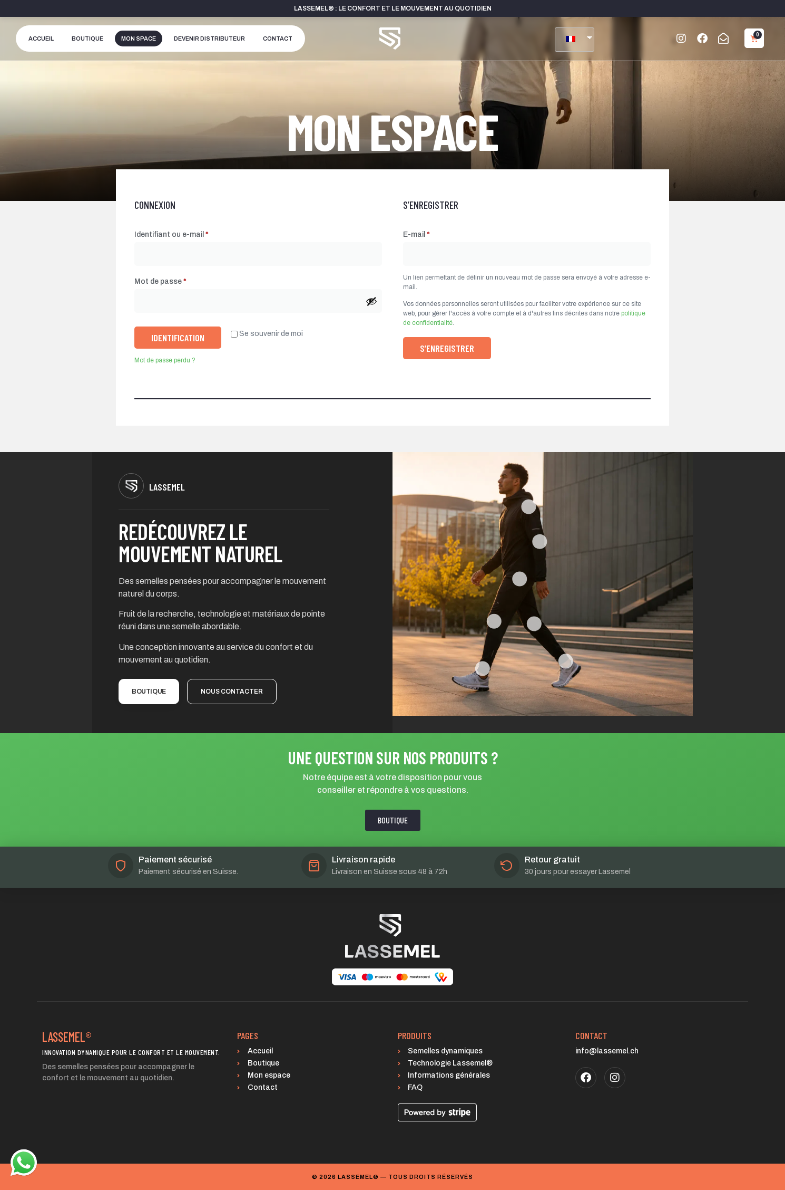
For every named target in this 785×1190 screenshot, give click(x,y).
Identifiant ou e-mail (190, 232)
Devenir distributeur (209, 38)
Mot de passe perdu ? (164, 360)
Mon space (138, 38)
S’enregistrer (447, 348)
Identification (177, 337)
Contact (277, 38)
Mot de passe (179, 279)
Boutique (87, 38)
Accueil (41, 38)
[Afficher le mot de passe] (371, 301)
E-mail (435, 232)
